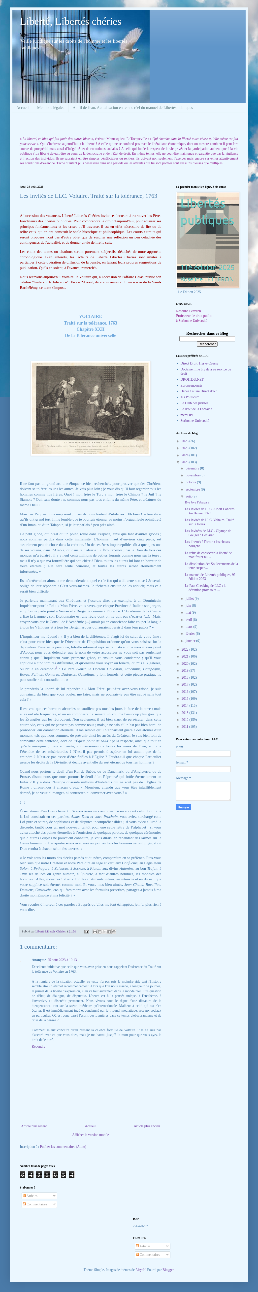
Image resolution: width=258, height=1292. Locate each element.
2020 (186, 663)
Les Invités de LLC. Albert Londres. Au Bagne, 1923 (210, 511)
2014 (186, 705)
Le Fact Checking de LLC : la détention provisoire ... (205, 588)
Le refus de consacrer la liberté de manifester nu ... (208, 555)
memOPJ (187, 415)
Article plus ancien (147, 1126)
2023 (186, 462)
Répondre (38, 1046)
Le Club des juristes (194, 403)
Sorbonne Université (195, 421)
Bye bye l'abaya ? (197, 502)
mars (189, 627)
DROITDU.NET (192, 379)
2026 (186, 441)
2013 (186, 713)
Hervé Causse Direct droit (199, 391)
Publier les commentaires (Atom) (63, 1147)
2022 (186, 649)
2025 (186, 448)
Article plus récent (34, 1126)
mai (189, 612)
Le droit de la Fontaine (196, 409)
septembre (193, 489)
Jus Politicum (190, 397)
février (191, 633)
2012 (186, 720)
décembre (193, 468)
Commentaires (35, 1204)
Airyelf (140, 1270)
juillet (190, 598)
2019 (186, 670)
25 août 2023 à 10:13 (62, 960)
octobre (191, 482)
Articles (30, 1196)
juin (189, 605)
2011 (185, 727)
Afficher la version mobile (90, 1135)
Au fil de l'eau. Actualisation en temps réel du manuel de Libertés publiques (133, 107)
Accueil (22, 107)
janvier (191, 641)
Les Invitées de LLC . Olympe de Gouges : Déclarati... (208, 533)
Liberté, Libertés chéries (70, 21)
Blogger (167, 1270)
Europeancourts (191, 385)
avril (189, 620)
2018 (186, 677)
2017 (186, 684)
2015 (186, 698)
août (189, 496)
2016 (186, 692)
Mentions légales (50, 107)
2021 (186, 656)
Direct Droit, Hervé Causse (199, 363)
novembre (193, 475)
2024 (186, 455)
